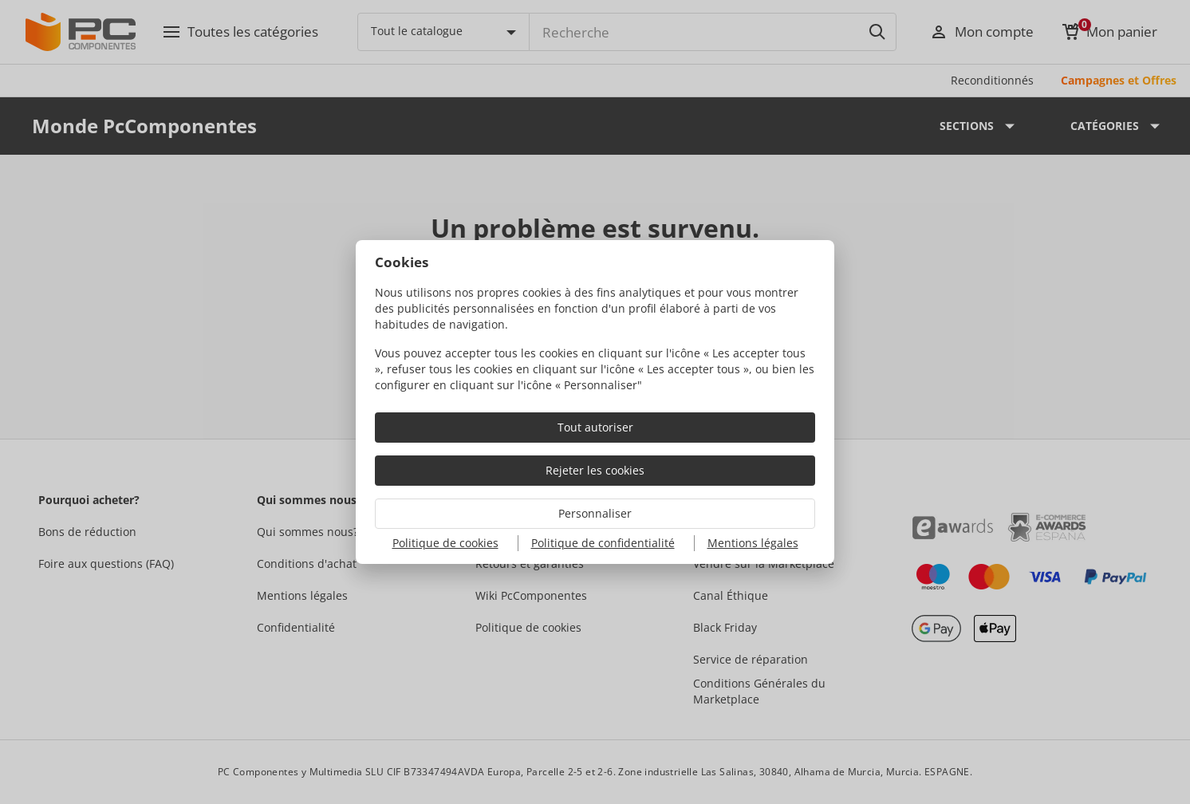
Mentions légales (752, 542)
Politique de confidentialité (603, 542)
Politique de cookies (445, 542)
